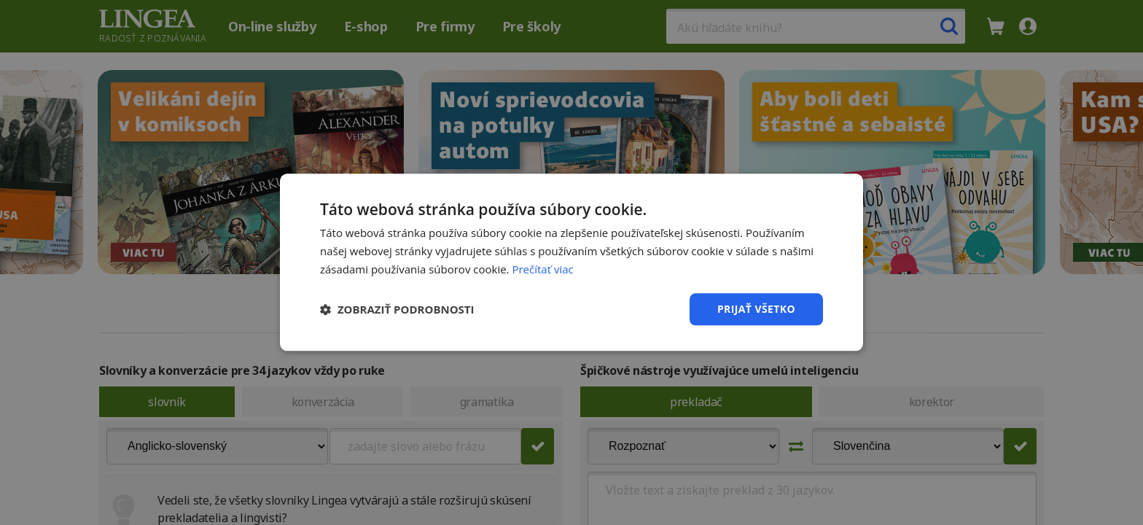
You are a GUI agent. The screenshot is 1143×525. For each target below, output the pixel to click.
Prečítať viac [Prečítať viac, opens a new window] (542, 269)
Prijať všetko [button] (756, 309)
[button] (397, 309)
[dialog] (571, 262)
